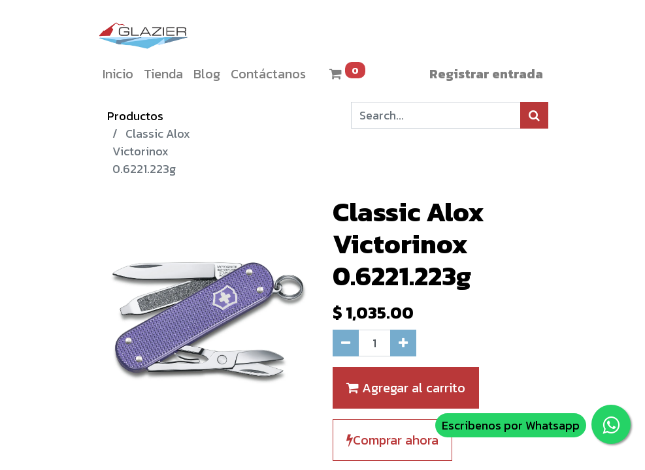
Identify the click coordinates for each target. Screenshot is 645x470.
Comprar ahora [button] (392, 440)
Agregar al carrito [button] (405, 388)
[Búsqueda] (534, 115)
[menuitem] (118, 74)
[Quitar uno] (346, 343)
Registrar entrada (486, 74)
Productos (135, 116)
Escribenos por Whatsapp (511, 425)
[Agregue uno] (403, 343)
